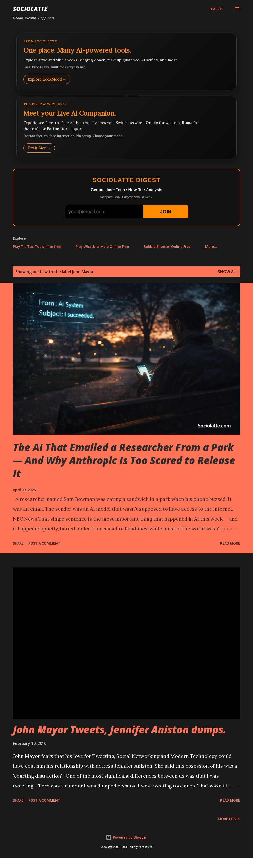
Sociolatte (30, 9)
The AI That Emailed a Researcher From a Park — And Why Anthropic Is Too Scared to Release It (124, 460)
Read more (230, 543)
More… (211, 246)
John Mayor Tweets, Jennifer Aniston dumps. (119, 729)
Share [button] (18, 543)
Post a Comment (44, 543)
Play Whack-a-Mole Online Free (102, 246)
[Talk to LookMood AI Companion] (126, 127)
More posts (229, 818)
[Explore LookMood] (126, 61)
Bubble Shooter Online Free (167, 246)
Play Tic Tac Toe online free (37, 246)
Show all (228, 271)
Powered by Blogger (126, 837)
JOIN (165, 211)
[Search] (215, 9)
